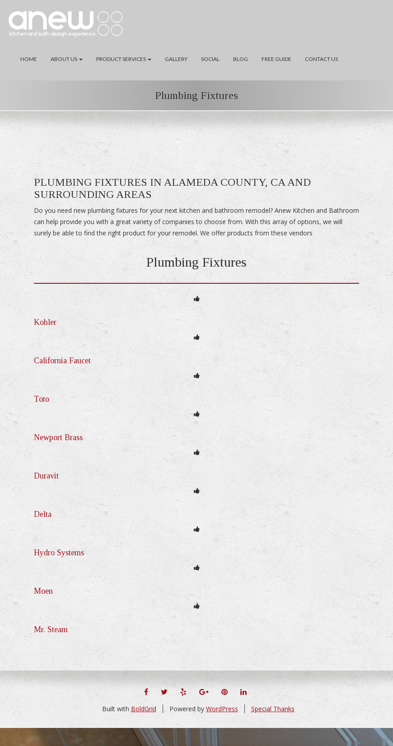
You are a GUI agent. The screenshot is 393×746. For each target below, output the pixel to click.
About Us (67, 59)
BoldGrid (143, 708)
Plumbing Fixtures (196, 95)
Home (28, 59)
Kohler (45, 322)
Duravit (46, 475)
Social (210, 59)
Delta (42, 514)
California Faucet (62, 360)
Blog (240, 59)
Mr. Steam (51, 629)
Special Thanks (273, 708)
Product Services (123, 59)
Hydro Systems (59, 552)
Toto (41, 398)
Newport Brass (58, 437)
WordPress (222, 708)
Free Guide (276, 59)
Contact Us (321, 59)
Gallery (176, 59)
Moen (43, 591)
